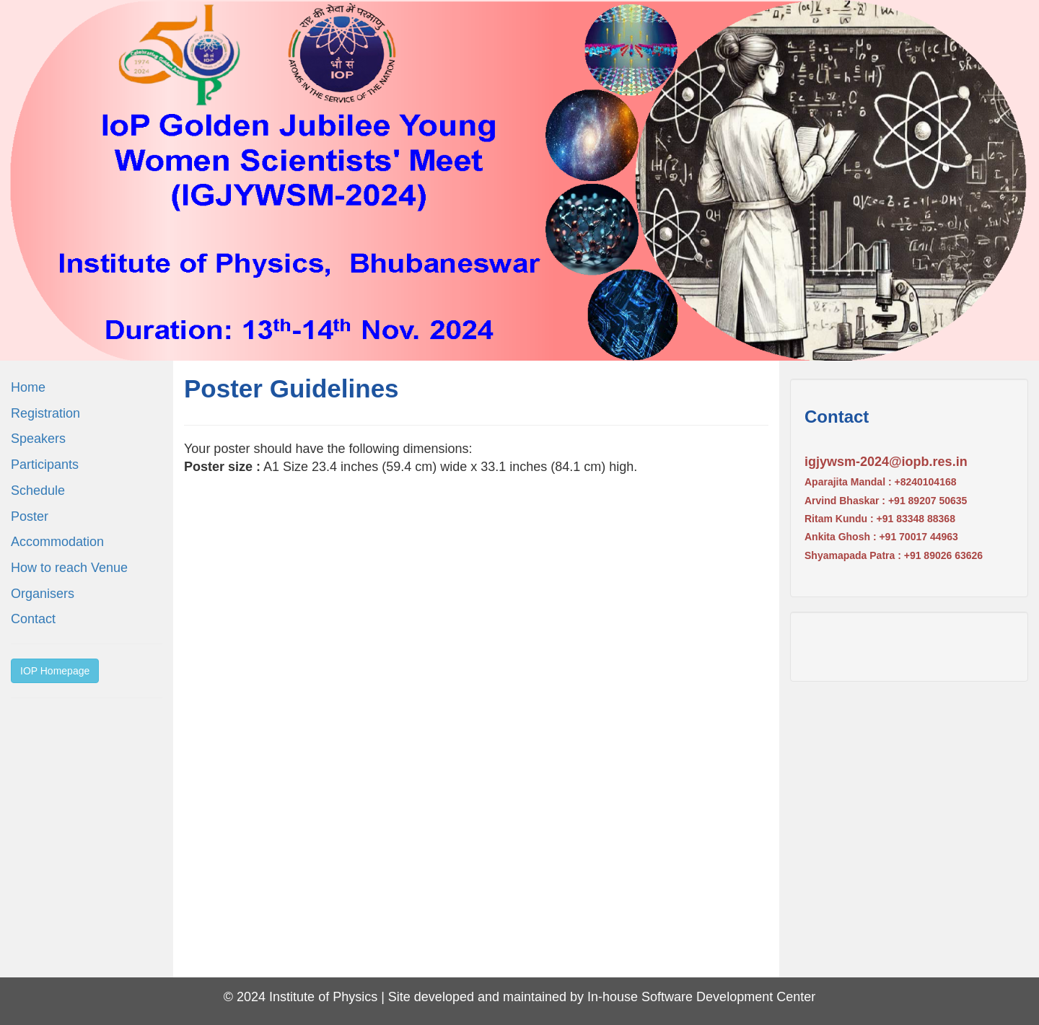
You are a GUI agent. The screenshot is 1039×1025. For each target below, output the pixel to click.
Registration (45, 413)
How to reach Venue (69, 567)
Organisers (42, 593)
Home (28, 387)
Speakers (38, 438)
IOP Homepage (54, 671)
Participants (45, 464)
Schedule (38, 490)
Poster (29, 516)
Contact (33, 619)
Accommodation (57, 542)
